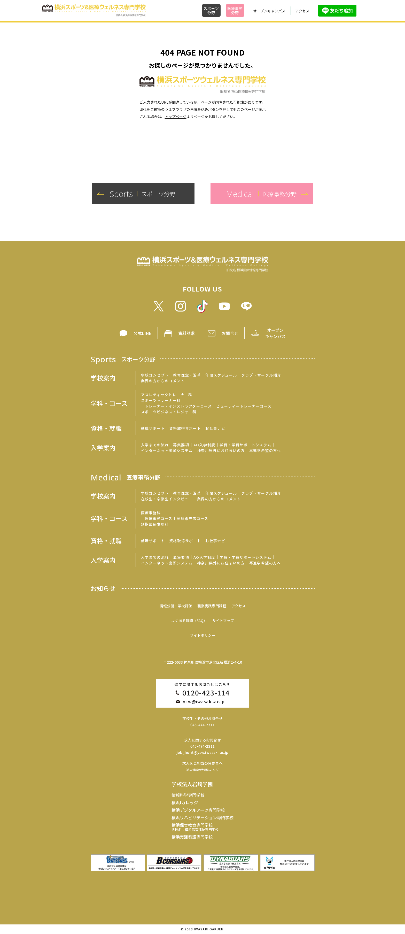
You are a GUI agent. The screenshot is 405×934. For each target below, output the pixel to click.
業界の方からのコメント (163, 380)
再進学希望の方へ (265, 450)
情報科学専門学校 (188, 795)
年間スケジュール (221, 375)
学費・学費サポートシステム (245, 445)
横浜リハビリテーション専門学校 (202, 817)
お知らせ (103, 588)
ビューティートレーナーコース (243, 406)
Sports (123, 359)
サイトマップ (223, 620)
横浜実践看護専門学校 (192, 837)
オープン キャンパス (275, 333)
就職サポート (153, 428)
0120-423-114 (206, 692)
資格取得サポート (185, 428)
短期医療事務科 (155, 524)
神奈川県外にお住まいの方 (221, 450)
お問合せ (230, 333)
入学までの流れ (155, 445)
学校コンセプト (155, 375)
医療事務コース (159, 518)
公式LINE (142, 333)
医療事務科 (151, 513)
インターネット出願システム (167, 450)
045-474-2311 (202, 724)
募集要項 (181, 445)
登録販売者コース (192, 518)
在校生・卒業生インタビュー (167, 499)
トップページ (175, 116)
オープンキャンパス (269, 10)
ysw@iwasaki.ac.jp (204, 701)
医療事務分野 (235, 10)
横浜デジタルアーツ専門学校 (198, 810)
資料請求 (186, 333)
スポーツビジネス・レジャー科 (169, 412)
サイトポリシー (202, 635)
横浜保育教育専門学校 (195, 827)
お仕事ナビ (215, 428)
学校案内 (103, 378)
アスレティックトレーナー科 (166, 394)
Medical (125, 477)
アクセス (302, 10)
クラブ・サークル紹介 (261, 375)
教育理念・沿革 (187, 375)
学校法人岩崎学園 (192, 784)
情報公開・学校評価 (176, 605)
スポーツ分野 (211, 10)
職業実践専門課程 (211, 605)
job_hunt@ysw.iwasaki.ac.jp (203, 752)
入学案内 (103, 448)
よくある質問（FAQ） (189, 620)
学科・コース (109, 403)
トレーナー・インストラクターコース (178, 406)
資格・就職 (106, 428)
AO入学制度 (204, 445)
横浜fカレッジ (185, 802)
